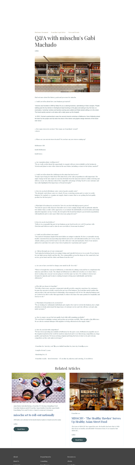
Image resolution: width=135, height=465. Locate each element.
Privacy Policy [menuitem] (17, 452)
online (37, 35)
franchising (17, 394)
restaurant (42, 394)
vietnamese (49, 394)
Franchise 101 (76, 397)
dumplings (50, 390)
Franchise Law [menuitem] (45, 449)
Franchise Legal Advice (58, 16)
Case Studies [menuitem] (71, 449)
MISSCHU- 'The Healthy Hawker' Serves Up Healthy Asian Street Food (96, 403)
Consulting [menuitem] (43, 445)
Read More (21, 413)
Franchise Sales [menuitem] (45, 452)
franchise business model (21, 392)
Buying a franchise (33, 390)
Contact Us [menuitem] (16, 449)
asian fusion (17, 390)
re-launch (35, 394)
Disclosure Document (41, 16)
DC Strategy (43, 390)
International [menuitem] (72, 452)
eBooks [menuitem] (70, 445)
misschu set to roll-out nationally (34, 399)
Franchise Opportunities (37, 392)
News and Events (73, 16)
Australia (24, 390)
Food (56, 390)
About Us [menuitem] (16, 445)
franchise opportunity (52, 392)
